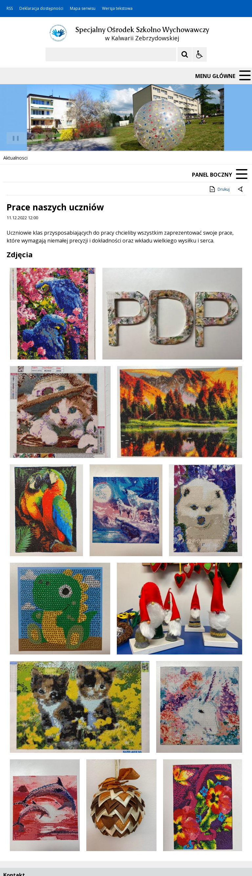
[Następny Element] (47, 138)
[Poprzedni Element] (31, 138)
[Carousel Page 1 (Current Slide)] (63, 138)
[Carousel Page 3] (76, 138)
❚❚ (13, 138)
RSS (10, 8)
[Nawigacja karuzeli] (39, 138)
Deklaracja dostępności (41, 8)
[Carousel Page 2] (70, 138)
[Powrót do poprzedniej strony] (240, 189)
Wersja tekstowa (117, 8)
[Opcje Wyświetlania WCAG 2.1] (199, 54)
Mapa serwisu (82, 8)
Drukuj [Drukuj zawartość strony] (219, 189)
